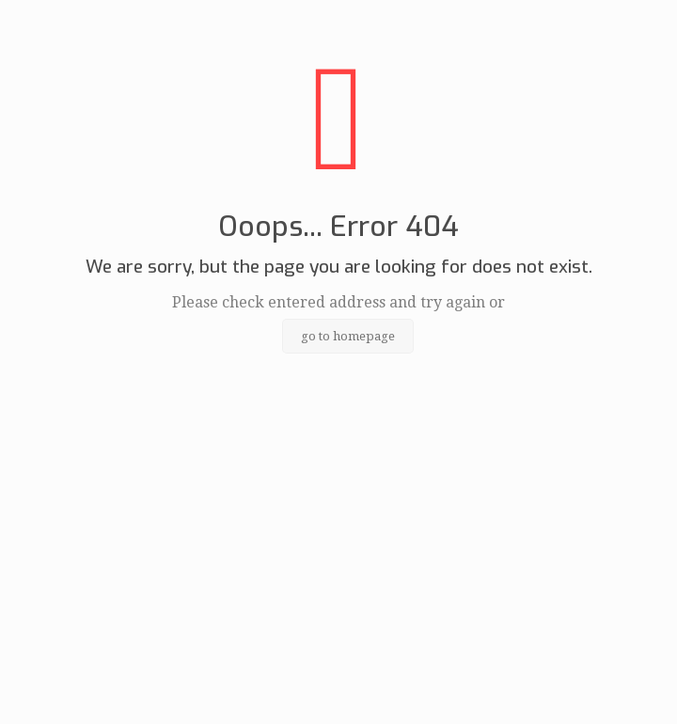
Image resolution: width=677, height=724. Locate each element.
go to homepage (348, 336)
